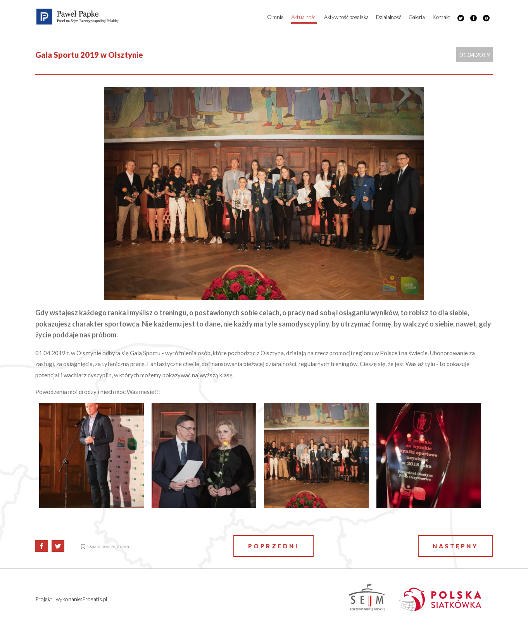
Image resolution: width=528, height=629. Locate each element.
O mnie (275, 17)
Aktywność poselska (346, 17)
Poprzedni (273, 546)
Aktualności (304, 17)
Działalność (388, 17)
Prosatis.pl (94, 599)
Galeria (417, 17)
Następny (455, 546)
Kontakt (441, 17)
